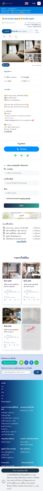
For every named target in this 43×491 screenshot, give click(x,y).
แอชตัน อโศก (5, 455)
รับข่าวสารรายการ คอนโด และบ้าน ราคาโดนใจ (16, 368)
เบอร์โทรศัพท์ (8, 179)
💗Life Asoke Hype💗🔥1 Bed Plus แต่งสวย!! (11, 285)
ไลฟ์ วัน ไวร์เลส (5, 442)
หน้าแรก (3, 8)
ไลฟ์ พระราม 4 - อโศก (26, 410)
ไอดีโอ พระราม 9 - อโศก (8, 421)
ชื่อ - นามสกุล (8, 169)
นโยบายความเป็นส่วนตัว (29, 466)
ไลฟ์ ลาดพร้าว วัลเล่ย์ (26, 445)
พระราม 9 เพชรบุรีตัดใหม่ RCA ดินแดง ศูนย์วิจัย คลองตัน (15, 10)
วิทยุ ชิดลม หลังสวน (7, 439)
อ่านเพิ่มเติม (8, 131)
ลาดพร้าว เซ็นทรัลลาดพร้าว (29, 439)
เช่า (2, 389)
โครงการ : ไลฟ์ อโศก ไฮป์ (34, 26)
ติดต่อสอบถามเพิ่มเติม (8, 358)
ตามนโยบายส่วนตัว (25, 198)
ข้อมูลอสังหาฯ (8, 71)
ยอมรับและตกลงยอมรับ (12, 198)
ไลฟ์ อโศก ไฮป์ (5, 12)
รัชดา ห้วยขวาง (25, 449)
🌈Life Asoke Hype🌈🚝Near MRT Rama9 (31, 285)
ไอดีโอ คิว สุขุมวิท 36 (7, 457)
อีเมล (5, 189)
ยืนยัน (21, 205)
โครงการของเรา (6, 401)
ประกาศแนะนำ (12, 8)
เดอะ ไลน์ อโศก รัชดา (7, 434)
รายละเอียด (7, 89)
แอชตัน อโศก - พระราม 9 (8, 432)
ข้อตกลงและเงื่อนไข (28, 462)
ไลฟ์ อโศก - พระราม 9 (7, 412)
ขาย (2, 386)
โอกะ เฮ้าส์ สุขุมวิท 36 (7, 452)
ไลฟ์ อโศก (4, 429)
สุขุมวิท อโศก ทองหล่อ (8, 449)
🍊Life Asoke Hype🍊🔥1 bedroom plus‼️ (11, 331)
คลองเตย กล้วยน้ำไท (27, 407)
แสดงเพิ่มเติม (21, 241)
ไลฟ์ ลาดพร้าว (24, 442)
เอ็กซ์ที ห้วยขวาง (25, 452)
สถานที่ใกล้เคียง (8, 224)
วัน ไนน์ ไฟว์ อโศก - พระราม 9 (10, 418)
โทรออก (22, 149)
